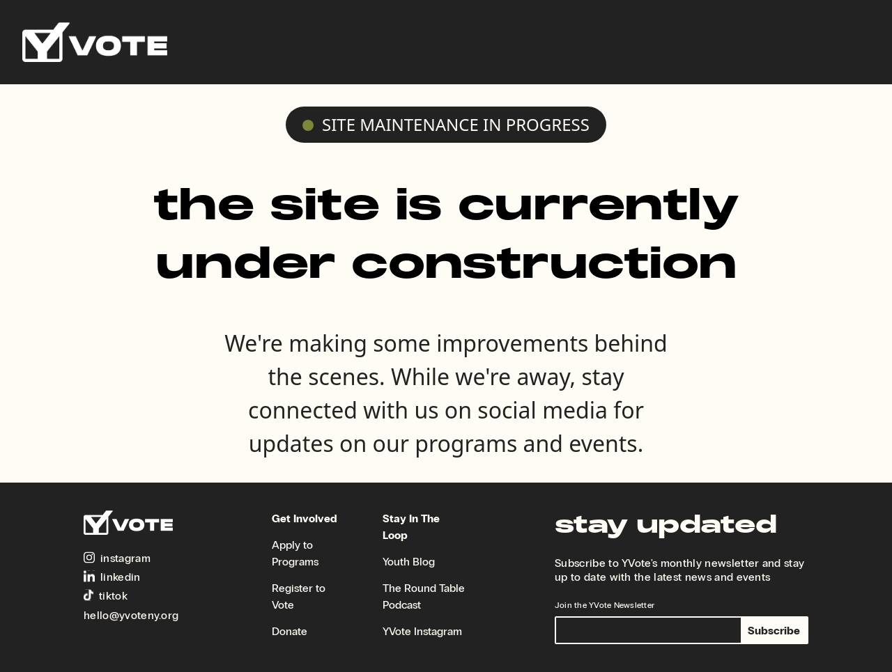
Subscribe (774, 630)
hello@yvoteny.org (131, 615)
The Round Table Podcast (424, 596)
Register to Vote (298, 596)
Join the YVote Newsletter (604, 605)
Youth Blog (409, 561)
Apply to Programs (295, 553)
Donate (289, 631)
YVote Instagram (422, 631)
